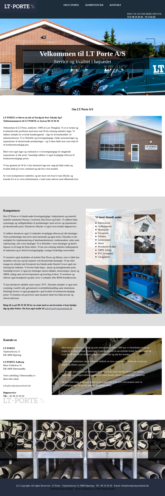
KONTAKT (115, 5)
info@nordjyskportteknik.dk (58, 308)
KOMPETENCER (94, 5)
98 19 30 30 (106, 485)
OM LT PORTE (71, 5)
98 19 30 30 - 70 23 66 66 (143, 17)
